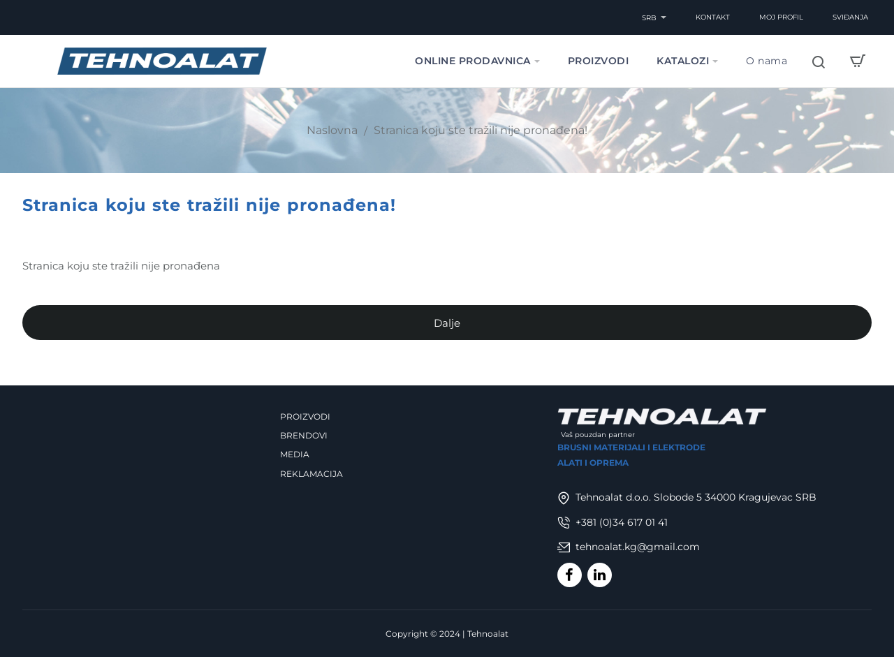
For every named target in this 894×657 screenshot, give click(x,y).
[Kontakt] (712, 17)
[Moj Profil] (781, 17)
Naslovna (332, 130)
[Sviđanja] (850, 17)
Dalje (447, 325)
